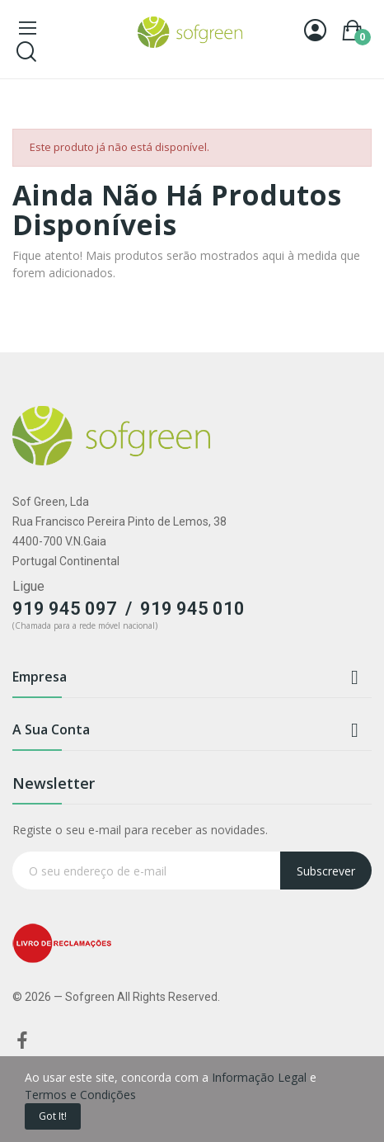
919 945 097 (64, 608)
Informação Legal (259, 1077)
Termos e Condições (80, 1094)
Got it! (53, 1116)
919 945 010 (192, 608)
